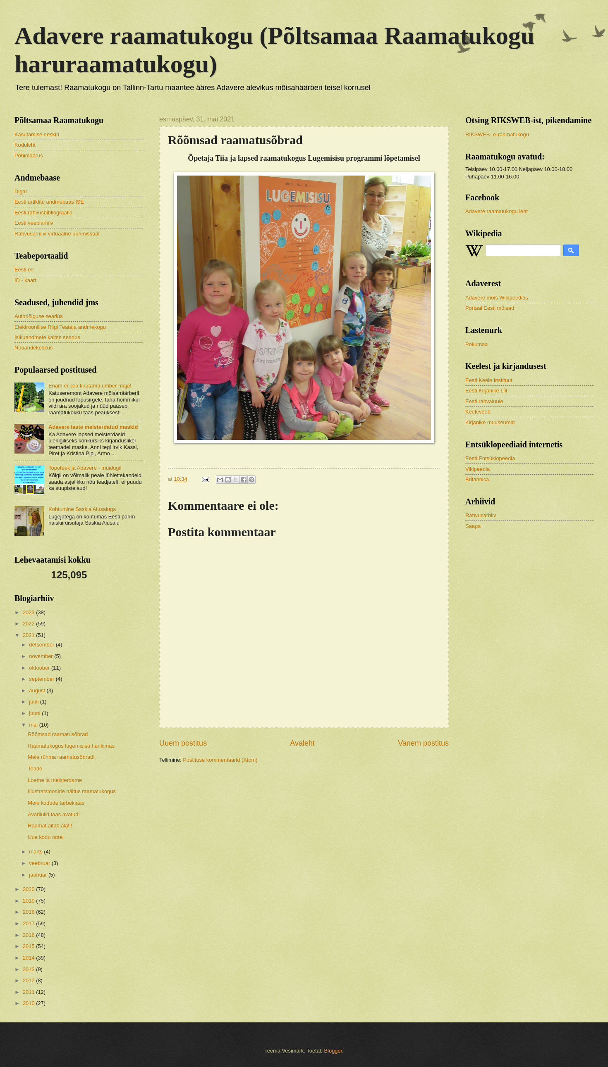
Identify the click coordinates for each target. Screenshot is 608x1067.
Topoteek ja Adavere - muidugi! (85, 468)
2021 (29, 635)
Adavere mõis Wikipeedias (496, 298)
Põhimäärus (28, 155)
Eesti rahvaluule (484, 401)
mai (34, 725)
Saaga (473, 526)
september (42, 679)
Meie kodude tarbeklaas (56, 803)
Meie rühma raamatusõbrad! (61, 757)
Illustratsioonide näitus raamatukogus (72, 791)
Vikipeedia (477, 469)
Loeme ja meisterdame (55, 780)
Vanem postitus (423, 743)
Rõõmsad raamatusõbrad (58, 734)
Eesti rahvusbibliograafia (43, 212)
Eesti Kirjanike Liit (486, 390)
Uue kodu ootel (46, 837)
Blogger (333, 1051)
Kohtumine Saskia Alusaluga (82, 509)
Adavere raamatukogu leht (496, 211)
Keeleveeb (478, 412)
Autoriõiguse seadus (38, 316)
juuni (35, 713)
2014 (29, 958)
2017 (29, 923)
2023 (29, 612)
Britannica (477, 479)
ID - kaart (25, 280)
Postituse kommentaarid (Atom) (220, 760)
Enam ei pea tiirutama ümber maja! (89, 386)
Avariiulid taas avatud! (54, 814)
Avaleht (302, 743)
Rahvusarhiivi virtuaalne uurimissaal (56, 234)
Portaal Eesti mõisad (489, 308)
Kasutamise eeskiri (36, 134)
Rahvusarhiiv (480, 515)
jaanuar (38, 875)
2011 (29, 992)
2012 (29, 980)
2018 (29, 912)
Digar (20, 191)
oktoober (40, 668)
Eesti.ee (24, 269)
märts (36, 851)
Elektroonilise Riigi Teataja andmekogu (60, 327)
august (37, 690)
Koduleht (25, 145)
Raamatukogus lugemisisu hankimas (71, 746)
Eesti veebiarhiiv (33, 223)
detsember (42, 645)
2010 (29, 1003)
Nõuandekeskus (33, 348)
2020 (29, 889)
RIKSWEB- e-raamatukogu (497, 134)
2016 (29, 935)
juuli (34, 702)
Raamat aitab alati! (50, 825)
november (41, 656)
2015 (29, 946)
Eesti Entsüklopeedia (490, 458)
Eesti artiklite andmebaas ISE (49, 202)
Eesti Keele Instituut (488, 380)
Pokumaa (476, 344)
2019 (29, 901)
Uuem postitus (183, 743)
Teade (35, 768)
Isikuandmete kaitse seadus (47, 337)
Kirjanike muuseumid (490, 422)
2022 (29, 623)
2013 (29, 969)
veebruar (40, 863)
